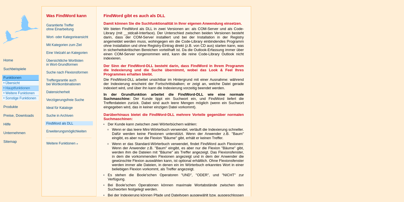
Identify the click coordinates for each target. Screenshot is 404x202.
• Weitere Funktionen (19, 93)
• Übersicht (11, 83)
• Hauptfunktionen (16, 88)
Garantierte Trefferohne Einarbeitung (60, 27)
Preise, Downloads (18, 115)
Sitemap (10, 141)
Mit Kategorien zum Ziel (64, 45)
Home (8, 60)
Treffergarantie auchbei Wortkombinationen (63, 82)
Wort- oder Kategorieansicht (67, 37)
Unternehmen (14, 133)
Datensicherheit (58, 92)
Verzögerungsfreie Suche (65, 100)
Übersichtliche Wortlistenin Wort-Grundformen (64, 62)
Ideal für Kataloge (59, 108)
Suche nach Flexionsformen (67, 72)
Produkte (10, 107)
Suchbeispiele (14, 69)
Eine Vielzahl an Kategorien (67, 53)
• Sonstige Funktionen (19, 98)
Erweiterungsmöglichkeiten (66, 131)
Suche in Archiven (59, 116)
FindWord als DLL (59, 123)
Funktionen (12, 77)
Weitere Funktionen (62, 143)
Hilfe (7, 124)
